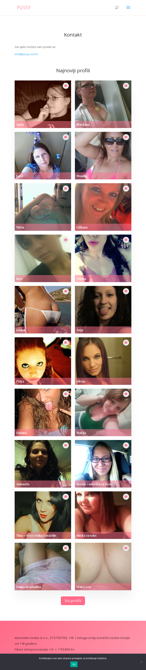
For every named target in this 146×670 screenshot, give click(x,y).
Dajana (21, 433)
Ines (19, 279)
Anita (20, 125)
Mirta (20, 227)
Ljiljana (81, 227)
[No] (141, 662)
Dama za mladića (28, 587)
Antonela (22, 484)
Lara (19, 176)
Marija (81, 433)
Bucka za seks (86, 535)
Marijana (83, 125)
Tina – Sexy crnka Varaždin (36, 535)
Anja (79, 330)
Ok (73, 664)
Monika (81, 176)
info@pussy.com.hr (26, 54)
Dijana (81, 279)
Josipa (20, 330)
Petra (20, 381)
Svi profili (73, 600)
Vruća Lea (83, 587)
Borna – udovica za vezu (94, 484)
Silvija (80, 381)
